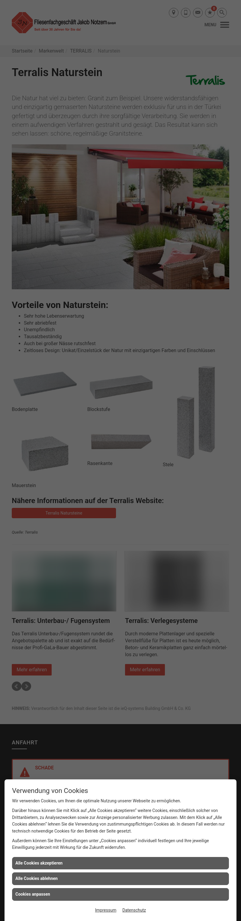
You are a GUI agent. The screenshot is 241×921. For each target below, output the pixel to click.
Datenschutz (134, 910)
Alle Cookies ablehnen (36, 878)
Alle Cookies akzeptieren (39, 863)
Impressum (105, 910)
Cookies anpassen (32, 894)
